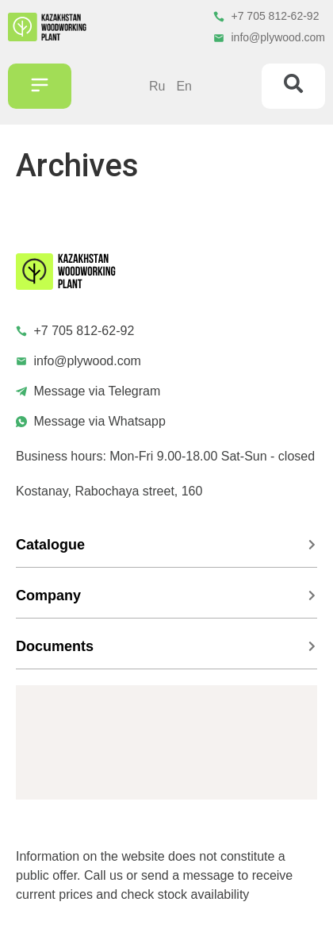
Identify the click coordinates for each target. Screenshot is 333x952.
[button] (39, 87)
